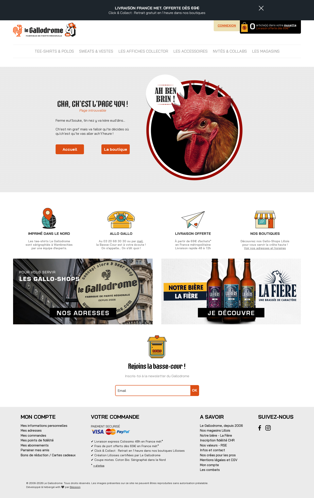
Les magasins (266, 51)
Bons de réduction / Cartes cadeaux (48, 455)
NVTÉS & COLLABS (230, 51)
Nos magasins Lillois (215, 430)
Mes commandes (33, 435)
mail (140, 241)
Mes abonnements (35, 445)
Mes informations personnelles (44, 426)
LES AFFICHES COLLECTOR (143, 51)
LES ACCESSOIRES (190, 51)
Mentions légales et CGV (218, 460)
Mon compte (209, 465)
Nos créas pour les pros (218, 455)
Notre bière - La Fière (216, 435)
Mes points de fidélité (37, 440)
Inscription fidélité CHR (217, 440)
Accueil (70, 149)
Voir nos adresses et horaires (265, 248)
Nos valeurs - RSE (213, 445)
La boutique (115, 149)
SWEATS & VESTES (96, 51)
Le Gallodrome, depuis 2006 (221, 426)
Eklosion (75, 487)
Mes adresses (31, 430)
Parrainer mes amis (35, 450)
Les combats (210, 470)
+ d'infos (98, 465)
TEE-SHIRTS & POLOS (54, 51)
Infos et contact (212, 450)
